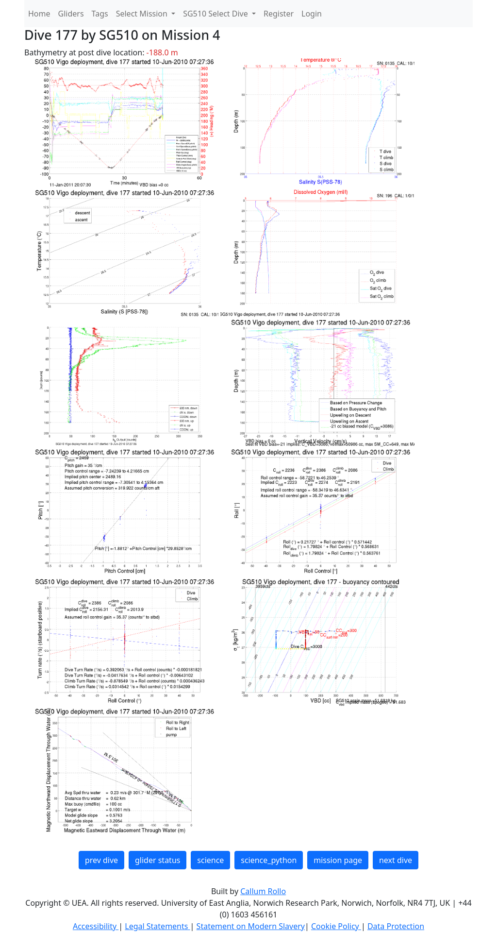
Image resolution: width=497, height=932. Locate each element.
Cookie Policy (336, 926)
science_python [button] (269, 860)
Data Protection (395, 926)
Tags (100, 13)
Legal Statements (157, 926)
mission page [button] (338, 860)
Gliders (71, 13)
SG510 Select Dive (216, 13)
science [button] (210, 860)
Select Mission (142, 13)
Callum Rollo (263, 891)
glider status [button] (157, 860)
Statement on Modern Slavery (251, 926)
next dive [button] (395, 860)
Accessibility (95, 926)
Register (279, 13)
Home (39, 13)
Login (311, 13)
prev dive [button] (101, 860)
